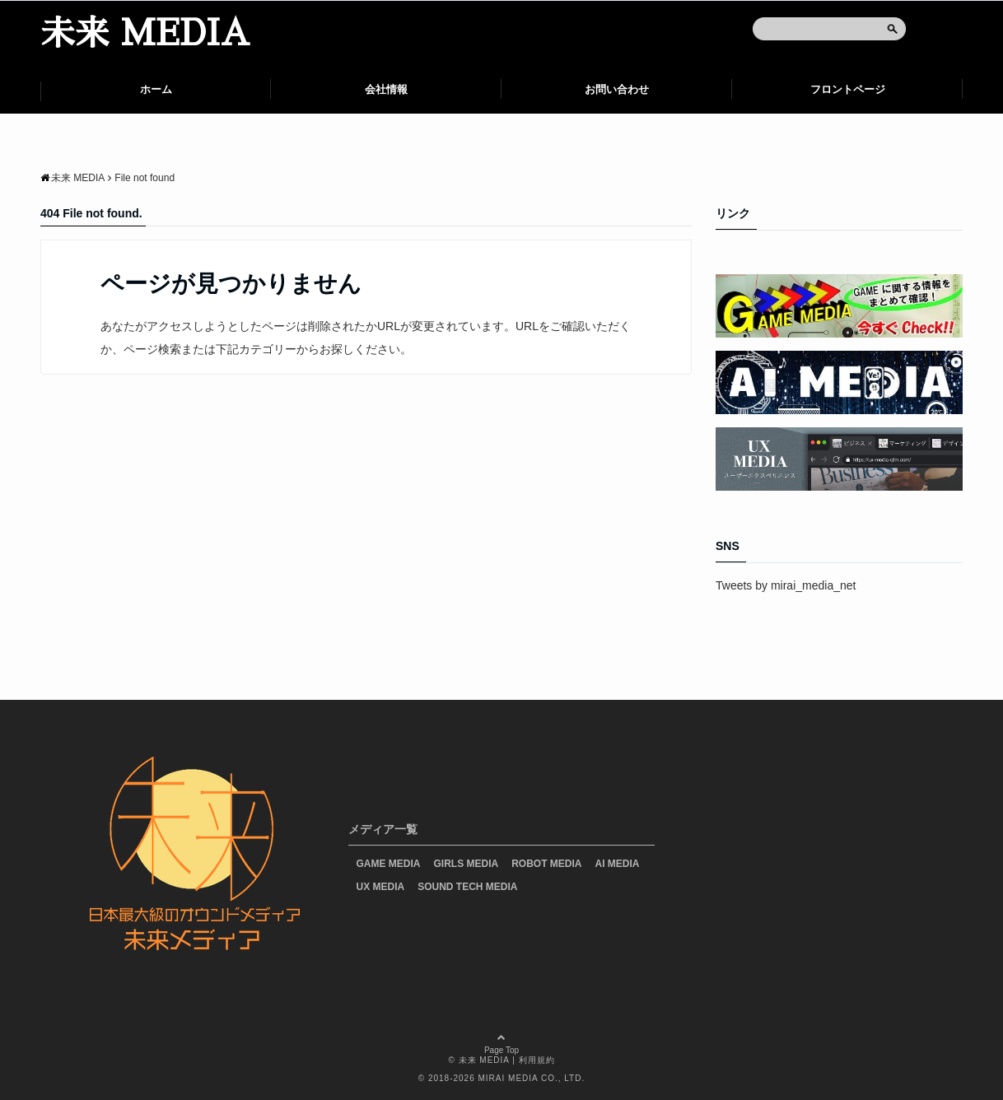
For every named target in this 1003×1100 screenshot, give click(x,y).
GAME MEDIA (389, 863)
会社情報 (386, 89)
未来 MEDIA (145, 33)
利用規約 (537, 1060)
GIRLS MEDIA (466, 863)
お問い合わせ (617, 89)
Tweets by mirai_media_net (786, 585)
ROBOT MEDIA (546, 863)
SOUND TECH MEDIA (467, 887)
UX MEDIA (381, 887)
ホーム (156, 89)
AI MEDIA (617, 863)
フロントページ (847, 89)
